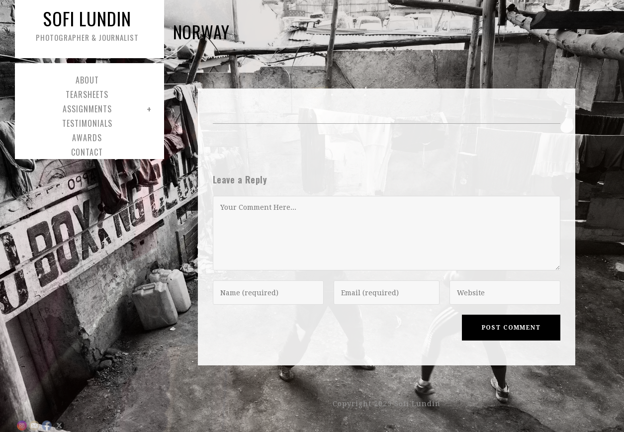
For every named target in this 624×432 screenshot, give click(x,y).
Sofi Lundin (87, 24)
